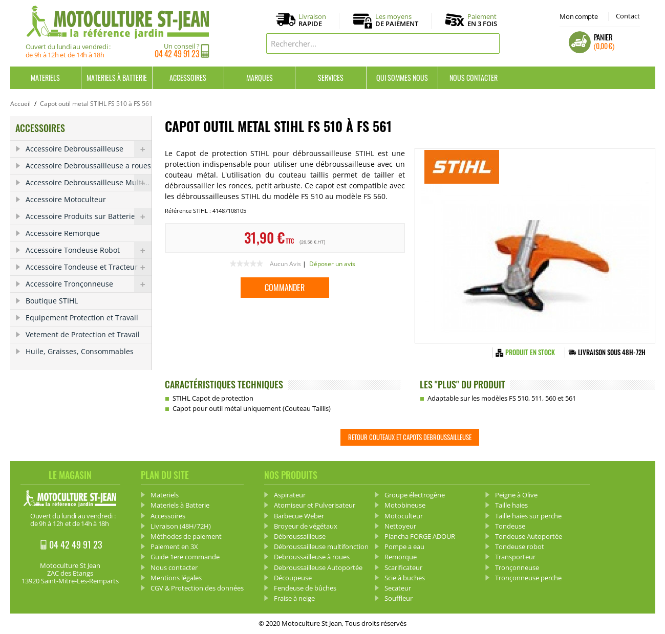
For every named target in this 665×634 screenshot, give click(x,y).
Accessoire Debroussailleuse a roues (88, 165)
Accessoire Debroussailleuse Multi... (89, 182)
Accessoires (187, 77)
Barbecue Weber (299, 515)
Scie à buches (404, 577)
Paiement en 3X (174, 546)
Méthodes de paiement (186, 536)
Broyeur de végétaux (305, 526)
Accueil (20, 103)
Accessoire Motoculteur (66, 199)
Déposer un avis (332, 263)
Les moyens (396, 20)
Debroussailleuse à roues (312, 556)
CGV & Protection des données (197, 588)
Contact (628, 15)
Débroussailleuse (300, 536)
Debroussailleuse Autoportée (318, 567)
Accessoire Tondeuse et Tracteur (89, 267)
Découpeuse (293, 577)
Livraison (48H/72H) (181, 526)
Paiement (482, 20)
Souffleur (398, 598)
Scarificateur (403, 567)
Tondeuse (510, 526)
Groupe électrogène (414, 494)
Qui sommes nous (402, 77)
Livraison (312, 20)
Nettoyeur (400, 526)
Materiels (45, 77)
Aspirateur (290, 494)
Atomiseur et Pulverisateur (314, 505)
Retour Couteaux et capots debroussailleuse (409, 437)
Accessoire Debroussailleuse (89, 149)
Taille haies (511, 505)
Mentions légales (176, 577)
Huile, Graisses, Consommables (80, 351)
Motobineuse (404, 505)
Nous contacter (473, 77)
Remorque (400, 556)
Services (331, 77)
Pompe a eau (404, 546)
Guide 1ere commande (185, 556)
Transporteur (515, 556)
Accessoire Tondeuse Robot (89, 250)
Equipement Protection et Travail (82, 317)
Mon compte (578, 16)
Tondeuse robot (519, 546)
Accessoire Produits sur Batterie (89, 216)
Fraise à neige (294, 598)
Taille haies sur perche (528, 515)
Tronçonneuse (517, 567)
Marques (259, 77)
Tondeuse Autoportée (528, 536)
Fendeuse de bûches (305, 588)
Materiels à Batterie (117, 77)
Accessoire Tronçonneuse (89, 284)
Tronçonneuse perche (528, 577)
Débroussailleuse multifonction (321, 546)
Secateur (397, 588)
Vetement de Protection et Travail (83, 334)
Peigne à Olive (516, 494)
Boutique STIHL (52, 300)
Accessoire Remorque (63, 233)
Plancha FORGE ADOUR (419, 536)
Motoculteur (403, 515)
